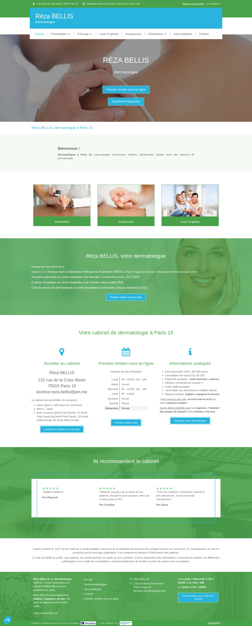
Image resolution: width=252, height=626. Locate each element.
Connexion (214, 622)
